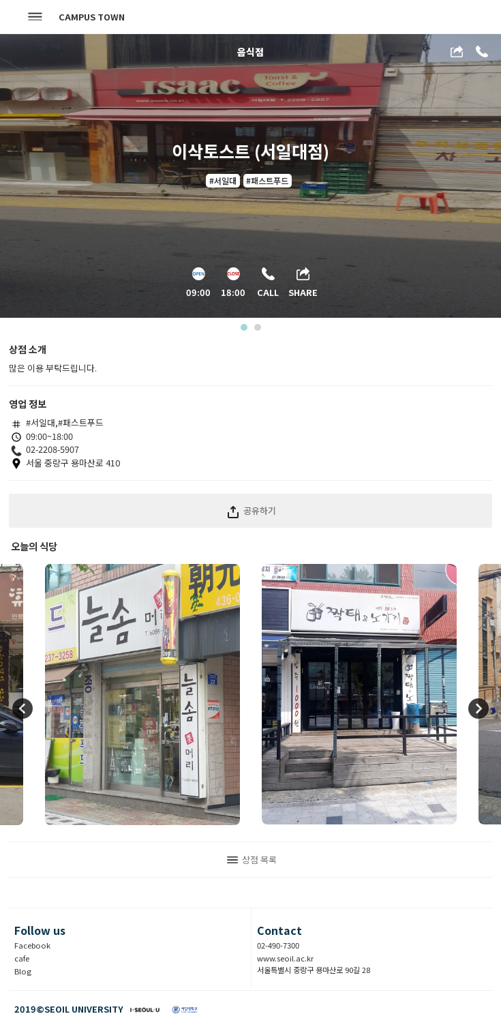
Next (478, 709)
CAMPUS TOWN (92, 16)
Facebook (32, 945)
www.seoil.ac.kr (285, 958)
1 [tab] (243, 330)
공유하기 (250, 510)
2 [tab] (256, 330)
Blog (22, 971)
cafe (21, 958)
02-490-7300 (278, 945)
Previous (22, 709)
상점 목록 (252, 859)
